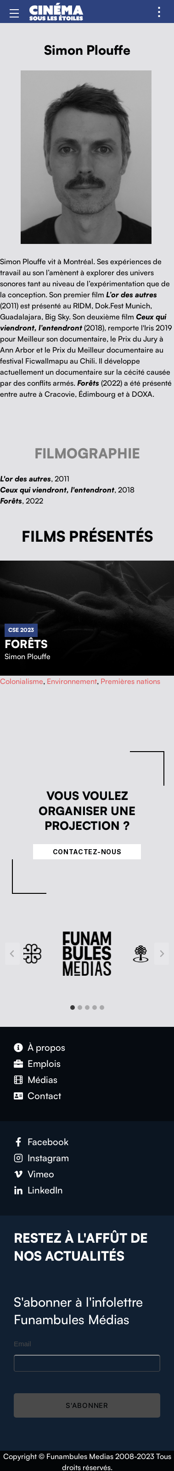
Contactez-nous (87, 852)
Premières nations (130, 681)
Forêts (26, 644)
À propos (46, 1047)
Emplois (44, 1063)
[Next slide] (161, 954)
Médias (42, 1079)
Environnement (72, 681)
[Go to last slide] (12, 954)
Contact (44, 1095)
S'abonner (87, 1405)
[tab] (72, 1007)
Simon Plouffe (28, 656)
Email (22, 1344)
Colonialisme (21, 681)
